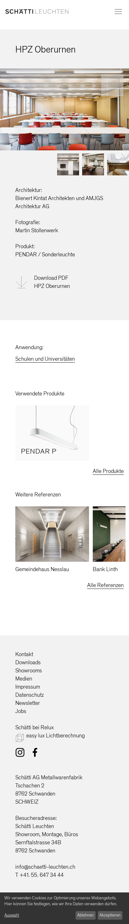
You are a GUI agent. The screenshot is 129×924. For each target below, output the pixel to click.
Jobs (20, 711)
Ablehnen (85, 915)
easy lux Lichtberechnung (55, 735)
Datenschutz (29, 694)
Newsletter (27, 703)
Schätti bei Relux (34, 727)
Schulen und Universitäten (45, 358)
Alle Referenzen (105, 585)
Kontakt (24, 654)
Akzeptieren (110, 915)
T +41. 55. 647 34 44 (39, 874)
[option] (52, 433)
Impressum (27, 686)
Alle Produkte (108, 471)
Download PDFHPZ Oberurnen (52, 281)
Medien (23, 678)
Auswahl (11, 915)
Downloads (28, 662)
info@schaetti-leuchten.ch (45, 866)
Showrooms (28, 670)
